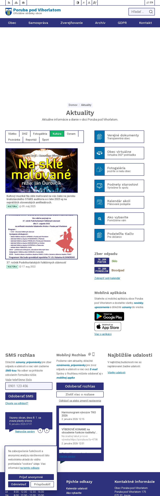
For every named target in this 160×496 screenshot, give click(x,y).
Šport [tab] (45, 72)
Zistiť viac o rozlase (80, 327)
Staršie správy (67, 388)
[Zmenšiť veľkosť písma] (84, 2)
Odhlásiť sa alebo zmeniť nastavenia (80, 333)
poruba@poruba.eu (125, 449)
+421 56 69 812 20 (125, 441)
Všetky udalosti (116, 305)
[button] (40, 363)
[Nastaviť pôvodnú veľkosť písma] (89, 2)
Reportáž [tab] (31, 72)
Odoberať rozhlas (80, 319)
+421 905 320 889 (125, 445)
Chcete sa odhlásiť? (16, 335)
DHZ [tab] (25, 66)
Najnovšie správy (25, 364)
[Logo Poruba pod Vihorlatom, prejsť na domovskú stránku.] (33, 11)
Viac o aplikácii (103, 266)
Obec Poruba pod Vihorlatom (107, 482)
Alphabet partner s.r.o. (111, 478)
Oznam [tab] (71, 66)
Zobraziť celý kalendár (107, 210)
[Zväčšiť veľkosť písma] (94, 2)
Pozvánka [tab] (14, 72)
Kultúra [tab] (57, 66)
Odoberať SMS (20, 329)
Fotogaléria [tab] (40, 66)
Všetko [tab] (12, 66)
